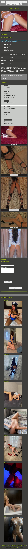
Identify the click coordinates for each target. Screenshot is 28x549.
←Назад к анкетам (15, 288)
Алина (5, 408)
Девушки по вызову (21, 545)
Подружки (6, 489)
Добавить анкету (15, 4)
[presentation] (9, 277)
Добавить (8, 281)
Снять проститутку (12, 545)
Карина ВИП (6, 381)
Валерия (6, 435)
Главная (3, 1)
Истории (8, 4)
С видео (25, 1)
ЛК (20, 4)
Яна (4, 327)
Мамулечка (6, 354)
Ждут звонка (9, 1)
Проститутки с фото (18, 547)
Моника (5, 462)
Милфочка (6, 300)
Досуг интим (4, 545)
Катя (5, 516)
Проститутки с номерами (7, 547)
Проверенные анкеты (17, 1)
